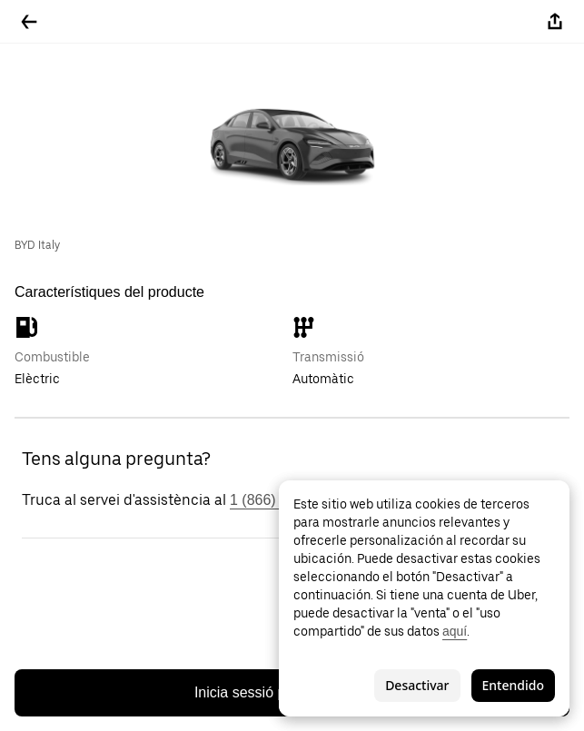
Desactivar (417, 685)
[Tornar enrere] (29, 22)
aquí (454, 631)
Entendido (513, 685)
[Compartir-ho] (555, 22)
